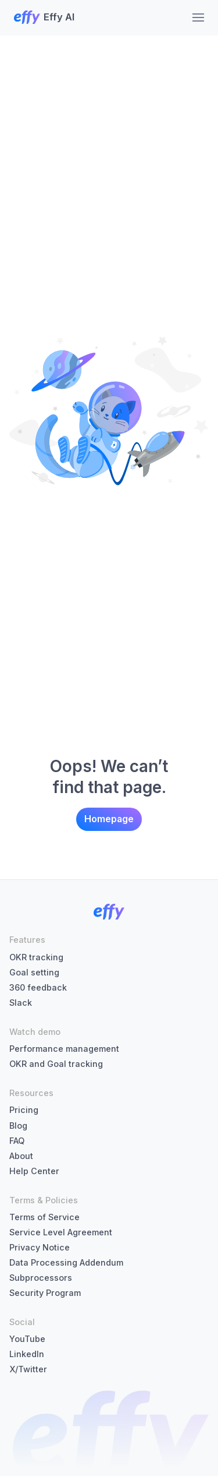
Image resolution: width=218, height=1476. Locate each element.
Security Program (45, 1293)
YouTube (27, 1339)
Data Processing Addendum (66, 1262)
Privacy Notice (39, 1247)
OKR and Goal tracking (56, 1064)
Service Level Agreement (60, 1232)
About (21, 1156)
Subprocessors (40, 1278)
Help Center (34, 1171)
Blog (18, 1125)
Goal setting (34, 972)
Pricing (23, 1110)
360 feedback (38, 987)
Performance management (64, 1049)
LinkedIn (26, 1354)
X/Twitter (28, 1369)
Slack (20, 1003)
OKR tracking (36, 957)
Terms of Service (44, 1217)
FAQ (16, 1141)
